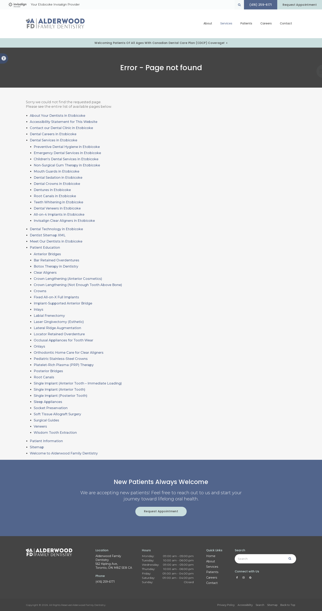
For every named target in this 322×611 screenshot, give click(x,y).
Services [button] (226, 24)
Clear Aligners (45, 273)
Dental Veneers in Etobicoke (57, 208)
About (210, 561)
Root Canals (44, 377)
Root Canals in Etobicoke (55, 196)
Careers (266, 24)
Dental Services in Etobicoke (53, 140)
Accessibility (245, 604)
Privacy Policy (226, 604)
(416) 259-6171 (105, 582)
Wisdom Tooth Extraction (55, 433)
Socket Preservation (51, 408)
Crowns (40, 291)
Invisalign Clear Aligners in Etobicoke (64, 221)
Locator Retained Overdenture (59, 334)
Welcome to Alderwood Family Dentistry (64, 453)
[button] (305, 71)
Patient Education (45, 247)
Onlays (39, 346)
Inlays (38, 309)
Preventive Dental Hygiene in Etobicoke (67, 147)
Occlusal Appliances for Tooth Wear (63, 340)
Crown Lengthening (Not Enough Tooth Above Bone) (78, 285)
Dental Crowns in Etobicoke (57, 184)
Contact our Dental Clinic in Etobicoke (61, 128)
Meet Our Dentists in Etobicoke (56, 241)
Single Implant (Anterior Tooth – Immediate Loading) (78, 383)
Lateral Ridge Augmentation (57, 328)
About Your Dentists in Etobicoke (57, 116)
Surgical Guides (46, 420)
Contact (286, 24)
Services (212, 567)
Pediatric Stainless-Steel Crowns (61, 359)
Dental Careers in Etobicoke (53, 134)
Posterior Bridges (48, 371)
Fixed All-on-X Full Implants (56, 297)
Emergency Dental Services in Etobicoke (67, 153)
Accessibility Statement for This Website (63, 122)
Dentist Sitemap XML (48, 235)
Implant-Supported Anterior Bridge (63, 303)
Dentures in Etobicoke (52, 190)
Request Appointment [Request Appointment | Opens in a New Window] (299, 5)
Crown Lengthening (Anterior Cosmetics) (68, 279)
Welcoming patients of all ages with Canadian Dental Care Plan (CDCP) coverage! (159, 43)
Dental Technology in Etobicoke (56, 229)
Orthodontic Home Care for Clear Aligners (69, 353)
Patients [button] (246, 24)
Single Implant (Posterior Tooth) (60, 396)
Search (260, 604)
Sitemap (37, 447)
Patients (212, 572)
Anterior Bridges (47, 254)
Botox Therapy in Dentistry (56, 266)
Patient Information (46, 441)
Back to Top (287, 604)
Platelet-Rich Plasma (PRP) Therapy (64, 365)
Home (210, 556)
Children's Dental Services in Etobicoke (66, 159)
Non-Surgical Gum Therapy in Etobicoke (67, 165)
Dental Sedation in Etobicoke (58, 178)
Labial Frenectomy (49, 316)
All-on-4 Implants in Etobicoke (59, 214)
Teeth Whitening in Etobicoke (58, 202)
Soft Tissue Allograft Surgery (57, 414)
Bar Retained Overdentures (56, 260)
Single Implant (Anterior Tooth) (59, 389)
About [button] (208, 24)
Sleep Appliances (48, 402)
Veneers (40, 426)
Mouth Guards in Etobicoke (56, 171)
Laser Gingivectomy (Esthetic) (59, 322)
